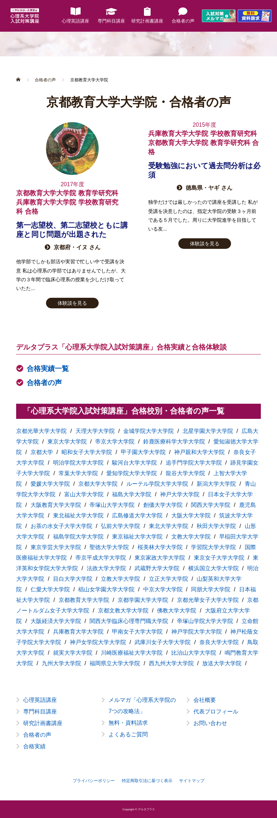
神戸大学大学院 (179, 494)
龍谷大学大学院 (185, 473)
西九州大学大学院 (171, 663)
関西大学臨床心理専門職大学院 (129, 621)
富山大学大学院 (84, 494)
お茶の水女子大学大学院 (61, 526)
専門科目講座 (40, 712)
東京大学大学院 (67, 442)
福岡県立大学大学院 (115, 663)
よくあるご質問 (128, 734)
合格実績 (34, 746)
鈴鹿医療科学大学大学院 (174, 442)
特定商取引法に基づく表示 (147, 780)
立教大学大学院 (120, 579)
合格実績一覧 (48, 368)
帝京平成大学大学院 (100, 558)
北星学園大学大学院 (208, 431)
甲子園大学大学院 (143, 452)
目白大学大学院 (72, 579)
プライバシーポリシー (94, 780)
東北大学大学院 (168, 526)
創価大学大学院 (163, 505)
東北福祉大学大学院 (78, 515)
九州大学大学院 (61, 663)
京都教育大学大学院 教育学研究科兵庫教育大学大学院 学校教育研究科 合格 (67, 202)
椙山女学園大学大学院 (106, 589)
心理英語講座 (40, 700)
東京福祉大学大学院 (137, 537)
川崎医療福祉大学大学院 (132, 653)
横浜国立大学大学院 (213, 568)
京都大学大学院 (98, 484)
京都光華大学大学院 (41, 431)
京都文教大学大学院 (123, 611)
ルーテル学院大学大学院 (157, 484)
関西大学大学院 (210, 505)
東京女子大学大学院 (219, 558)
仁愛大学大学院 (50, 589)
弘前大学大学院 (120, 526)
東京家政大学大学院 (159, 558)
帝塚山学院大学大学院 (205, 621)
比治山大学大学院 (193, 653)
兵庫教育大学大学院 (78, 632)
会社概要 (204, 700)
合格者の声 (44, 382)
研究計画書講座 (42, 723)
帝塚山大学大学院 (112, 505)
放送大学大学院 (222, 663)
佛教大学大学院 (176, 611)
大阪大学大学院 (191, 515)
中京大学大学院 (163, 589)
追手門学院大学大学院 (194, 463)
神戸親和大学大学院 (199, 452)
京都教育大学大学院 (84, 600)
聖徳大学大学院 (109, 547)
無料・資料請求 (128, 723)
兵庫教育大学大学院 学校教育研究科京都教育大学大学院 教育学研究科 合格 (203, 143)
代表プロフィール (215, 712)
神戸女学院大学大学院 (98, 642)
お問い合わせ (210, 723)
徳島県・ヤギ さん (209, 188)
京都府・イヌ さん (77, 247)
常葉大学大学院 (78, 473)
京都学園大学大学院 (143, 600)
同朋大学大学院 (210, 589)
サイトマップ (191, 780)
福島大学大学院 (131, 494)
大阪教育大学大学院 (56, 505)
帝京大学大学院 (114, 442)
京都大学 (42, 452)
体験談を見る (72, 303)
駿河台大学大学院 (134, 463)
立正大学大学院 (168, 579)
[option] (138, 728)
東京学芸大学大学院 (56, 547)
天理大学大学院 (95, 431)
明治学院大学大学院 (78, 463)
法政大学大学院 (106, 568)
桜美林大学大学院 (160, 547)
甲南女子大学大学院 (137, 632)
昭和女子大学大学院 (86, 452)
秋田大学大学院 (216, 526)
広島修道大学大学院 (137, 515)
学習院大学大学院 (213, 547)
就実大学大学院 (72, 653)
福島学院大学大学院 (78, 537)
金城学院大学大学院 (148, 431)
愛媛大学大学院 (50, 484)
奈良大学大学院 (219, 642)
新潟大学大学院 (216, 484)
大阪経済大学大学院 (56, 621)
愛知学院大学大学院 (131, 473)
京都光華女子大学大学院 (208, 600)
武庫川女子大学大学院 (162, 642)
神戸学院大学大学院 (196, 632)
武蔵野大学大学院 (156, 568)
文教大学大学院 (191, 537)
